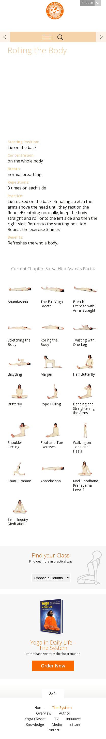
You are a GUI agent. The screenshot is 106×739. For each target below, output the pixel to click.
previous (5, 37)
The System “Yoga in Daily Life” (55, 10)
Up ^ (52, 693)
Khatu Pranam (20, 472)
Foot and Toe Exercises (52, 435)
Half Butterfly (85, 365)
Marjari (52, 365)
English (91, 3)
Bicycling (20, 365)
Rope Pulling (52, 395)
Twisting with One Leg (85, 333)
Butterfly (20, 395)
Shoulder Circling (20, 435)
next (101, 37)
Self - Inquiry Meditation (20, 512)
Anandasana (20, 293)
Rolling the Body (52, 333)
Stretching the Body (20, 333)
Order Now (53, 666)
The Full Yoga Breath (52, 295)
